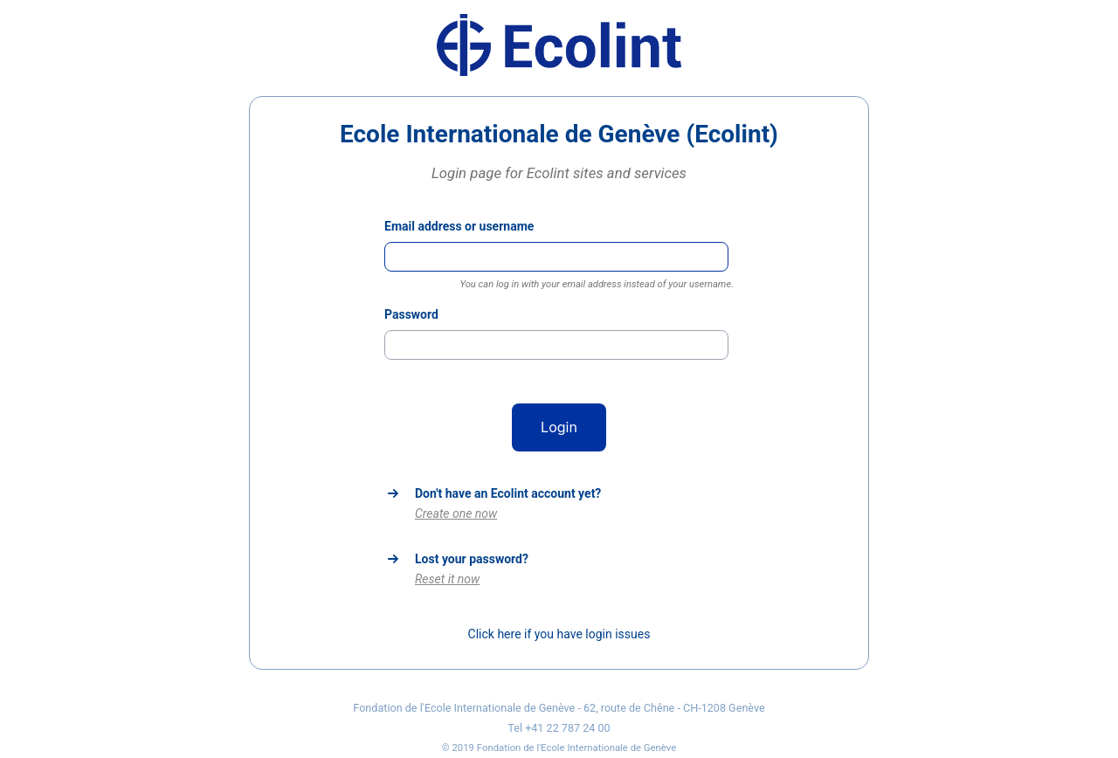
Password (411, 314)
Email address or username (459, 226)
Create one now (456, 513)
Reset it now (447, 579)
